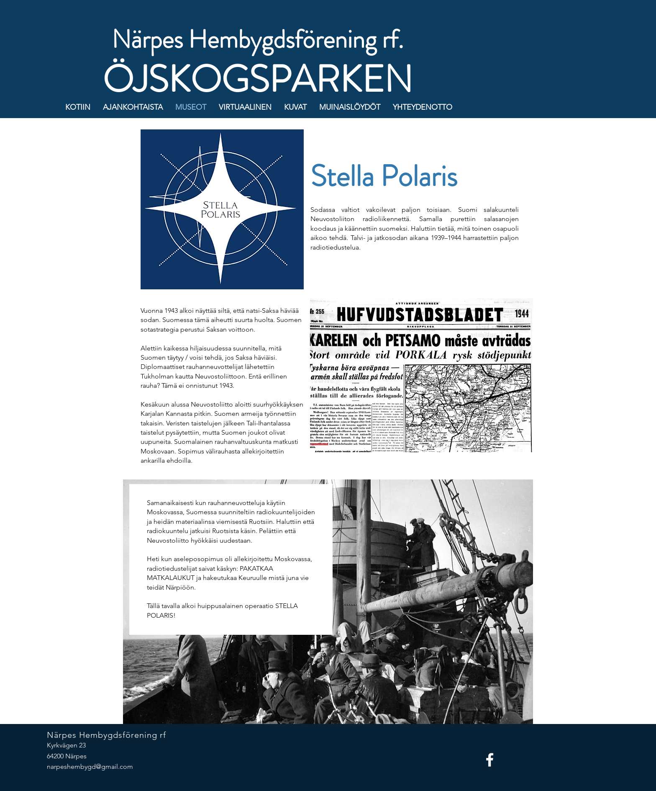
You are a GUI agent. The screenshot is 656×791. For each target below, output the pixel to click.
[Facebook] (490, 760)
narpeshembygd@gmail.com (90, 766)
